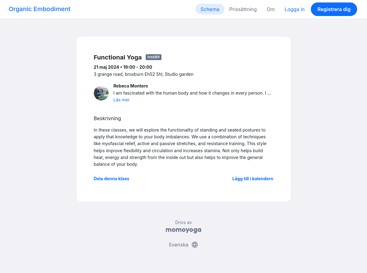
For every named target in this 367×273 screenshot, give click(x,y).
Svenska (183, 244)
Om (271, 9)
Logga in (295, 9)
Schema (209, 9)
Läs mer (122, 99)
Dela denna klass (111, 178)
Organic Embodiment (39, 9)
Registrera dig (333, 9)
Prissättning (243, 9)
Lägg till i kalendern (252, 178)
